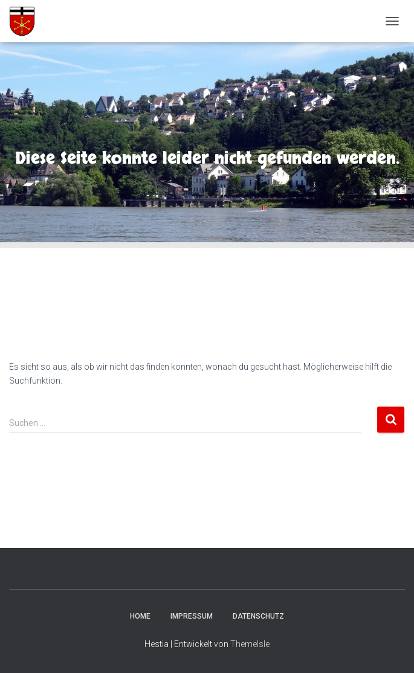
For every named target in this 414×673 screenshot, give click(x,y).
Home (140, 616)
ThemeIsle (250, 644)
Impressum (191, 616)
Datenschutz (258, 616)
